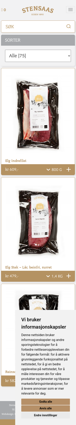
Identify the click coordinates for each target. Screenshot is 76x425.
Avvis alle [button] (46, 408)
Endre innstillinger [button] (45, 415)
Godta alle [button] (45, 401)
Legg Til (68, 169)
